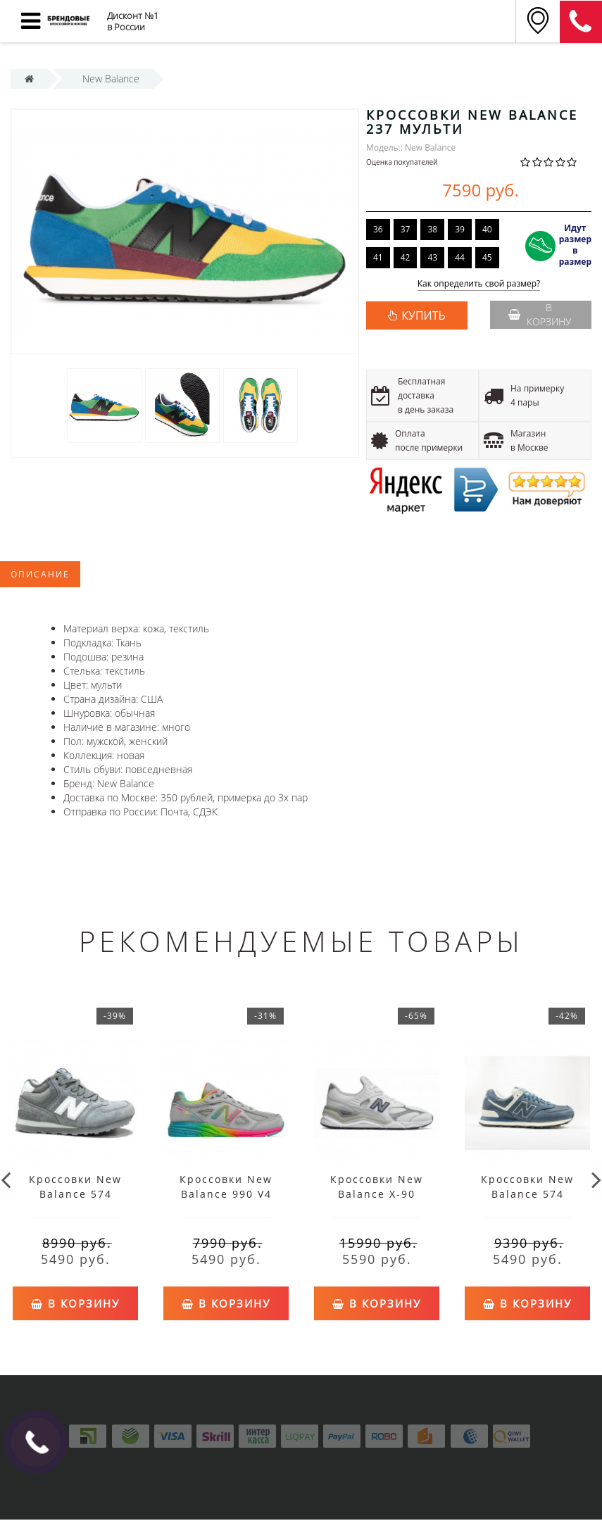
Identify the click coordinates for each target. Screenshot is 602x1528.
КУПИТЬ (423, 315)
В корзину (539, 314)
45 (487, 257)
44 (460, 257)
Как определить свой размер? (479, 284)
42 (405, 257)
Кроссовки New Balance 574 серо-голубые (527, 1193)
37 (405, 229)
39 (460, 229)
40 (487, 229)
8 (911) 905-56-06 (581, 22)
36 (378, 229)
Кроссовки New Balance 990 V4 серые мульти (226, 1193)
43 (432, 257)
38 (432, 229)
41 (378, 257)
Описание (40, 574)
